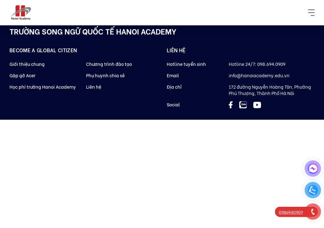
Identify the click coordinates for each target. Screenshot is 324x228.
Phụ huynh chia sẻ (105, 75)
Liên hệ (93, 86)
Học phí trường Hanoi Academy (42, 86)
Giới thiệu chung (27, 63)
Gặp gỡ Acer (22, 75)
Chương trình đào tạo (109, 63)
